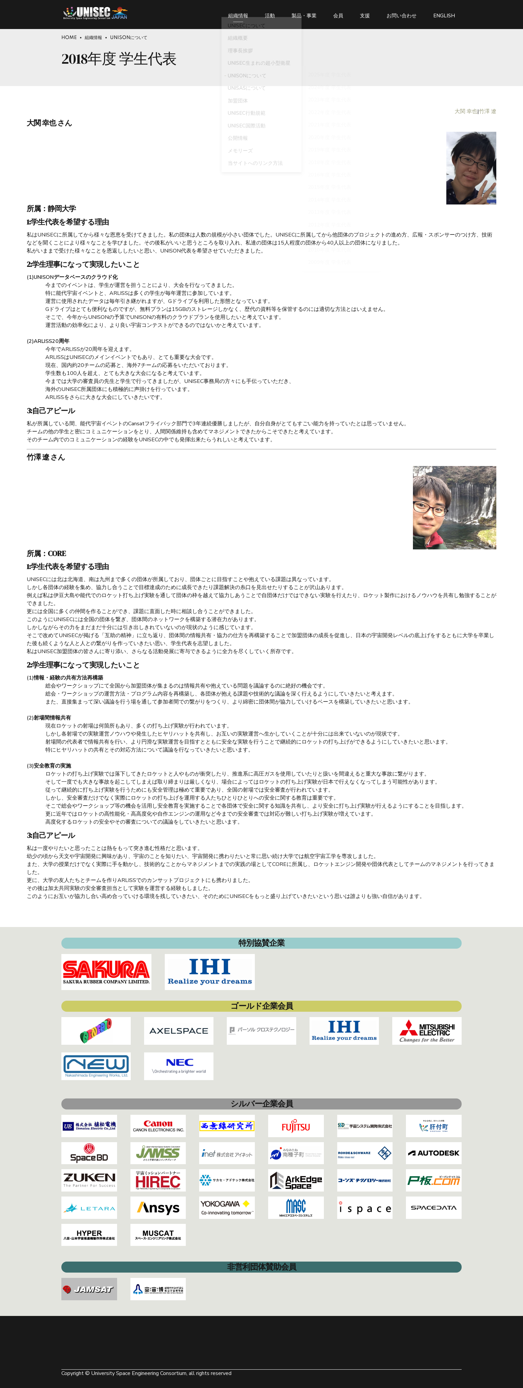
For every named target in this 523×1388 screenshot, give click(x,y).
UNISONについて (128, 37)
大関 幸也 (466, 111)
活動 (270, 13)
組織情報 (238, 13)
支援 (365, 13)
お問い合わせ (402, 13)
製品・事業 (304, 13)
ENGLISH (444, 13)
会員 (338, 13)
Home (69, 37)
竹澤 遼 (487, 111)
